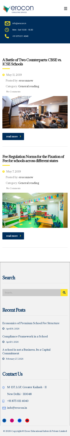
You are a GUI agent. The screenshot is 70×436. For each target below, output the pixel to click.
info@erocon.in (17, 408)
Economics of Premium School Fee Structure (31, 323)
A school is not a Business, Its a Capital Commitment (26, 351)
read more (13, 136)
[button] (59, 8)
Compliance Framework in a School (25, 336)
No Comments (11, 91)
